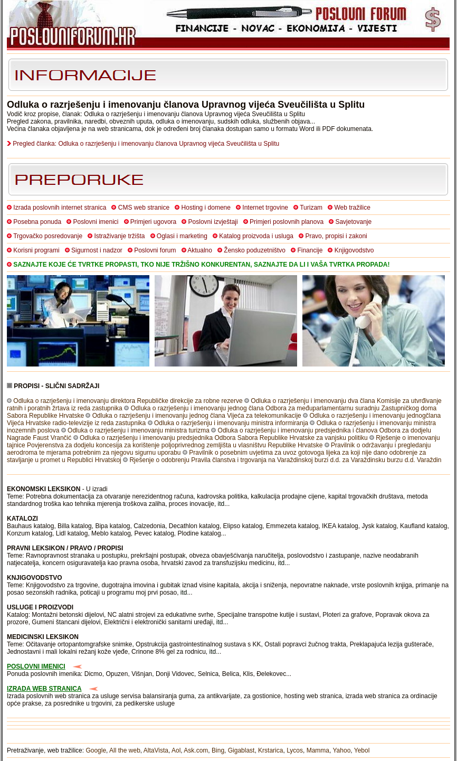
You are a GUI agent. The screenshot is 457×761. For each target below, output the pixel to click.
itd (221, 504)
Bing (218, 750)
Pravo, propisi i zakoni (336, 236)
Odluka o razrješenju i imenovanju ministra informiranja (231, 423)
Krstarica (270, 750)
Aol (176, 750)
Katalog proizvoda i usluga (256, 236)
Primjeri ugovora (153, 222)
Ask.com (196, 750)
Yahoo (342, 750)
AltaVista (156, 750)
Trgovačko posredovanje (47, 236)
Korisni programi (36, 250)
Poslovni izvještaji (213, 222)
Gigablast (241, 750)
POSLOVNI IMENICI (36, 666)
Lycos (295, 750)
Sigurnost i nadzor (96, 250)
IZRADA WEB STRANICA (44, 688)
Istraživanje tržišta (119, 236)
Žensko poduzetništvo (254, 250)
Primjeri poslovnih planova (286, 222)
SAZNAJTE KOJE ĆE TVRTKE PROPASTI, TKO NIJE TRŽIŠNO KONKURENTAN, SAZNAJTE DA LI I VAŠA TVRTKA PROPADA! (201, 264)
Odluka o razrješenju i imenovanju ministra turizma (139, 430)
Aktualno (199, 250)
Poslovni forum (155, 250)
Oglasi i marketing (182, 236)
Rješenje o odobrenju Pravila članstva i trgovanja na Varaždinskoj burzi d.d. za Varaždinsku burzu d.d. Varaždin (285, 460)
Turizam (311, 207)
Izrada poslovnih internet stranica (59, 207)
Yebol (362, 750)
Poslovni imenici (95, 222)
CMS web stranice (143, 207)
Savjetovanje (353, 222)
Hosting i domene (206, 207)
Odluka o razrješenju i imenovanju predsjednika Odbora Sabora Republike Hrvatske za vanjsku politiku (224, 437)
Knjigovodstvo (354, 250)
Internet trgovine (265, 207)
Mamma (318, 750)
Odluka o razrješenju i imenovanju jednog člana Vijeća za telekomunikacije (196, 415)
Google (95, 750)
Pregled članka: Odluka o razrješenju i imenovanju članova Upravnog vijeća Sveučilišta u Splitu (146, 143)
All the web (124, 750)
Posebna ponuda (37, 222)
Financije (309, 250)
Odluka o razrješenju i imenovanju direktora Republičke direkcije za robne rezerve (127, 401)
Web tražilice (352, 207)
